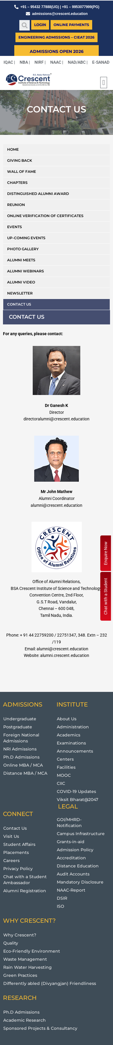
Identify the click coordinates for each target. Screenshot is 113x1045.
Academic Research (24, 1020)
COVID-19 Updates (76, 791)
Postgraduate (17, 726)
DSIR (62, 898)
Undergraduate (19, 718)
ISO (60, 906)
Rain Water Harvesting (27, 967)
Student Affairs (19, 844)
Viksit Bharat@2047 (77, 799)
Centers (65, 759)
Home (13, 149)
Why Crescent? (19, 935)
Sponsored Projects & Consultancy (40, 1028)
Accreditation (71, 857)
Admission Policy (75, 849)
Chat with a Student (105, 596)
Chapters (17, 182)
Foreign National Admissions (21, 738)
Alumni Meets (21, 260)
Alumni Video (21, 282)
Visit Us (11, 836)
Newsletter (20, 293)
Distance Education (78, 866)
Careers (11, 860)
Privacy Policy (18, 868)
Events (14, 227)
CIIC (61, 783)
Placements (16, 852)
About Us (66, 718)
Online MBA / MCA (23, 765)
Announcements (75, 751)
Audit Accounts (73, 874)
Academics (68, 735)
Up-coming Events (26, 238)
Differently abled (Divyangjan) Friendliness (49, 983)
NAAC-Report (71, 890)
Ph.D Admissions (21, 757)
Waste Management (25, 959)
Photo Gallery (23, 249)
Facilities (66, 767)
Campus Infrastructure (81, 833)
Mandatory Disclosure (80, 882)
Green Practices (20, 975)
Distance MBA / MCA (25, 773)
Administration (73, 726)
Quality (10, 943)
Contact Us (15, 828)
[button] (24, 25)
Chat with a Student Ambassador (25, 879)
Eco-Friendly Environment (31, 951)
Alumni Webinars (25, 271)
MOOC (64, 775)
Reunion (16, 204)
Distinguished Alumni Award (38, 193)
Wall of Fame (21, 171)
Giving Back (19, 160)
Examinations (71, 743)
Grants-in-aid (70, 841)
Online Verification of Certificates (45, 215)
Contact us (19, 304)
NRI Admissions (20, 749)
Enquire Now (105, 553)
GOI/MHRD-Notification (69, 822)
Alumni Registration (24, 890)
